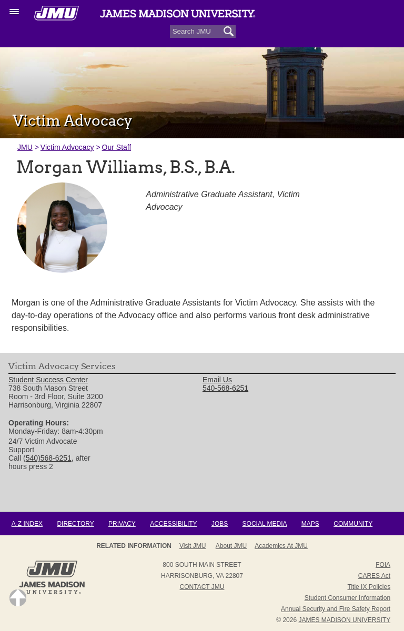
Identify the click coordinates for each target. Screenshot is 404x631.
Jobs (219, 523)
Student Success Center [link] (48, 380)
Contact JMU (202, 587)
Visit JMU (192, 545)
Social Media (265, 523)
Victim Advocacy (67, 147)
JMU (25, 147)
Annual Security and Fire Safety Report (335, 609)
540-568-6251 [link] (225, 388)
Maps (310, 523)
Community (353, 523)
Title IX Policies (369, 587)
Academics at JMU (281, 545)
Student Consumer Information (347, 598)
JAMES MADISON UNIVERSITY (344, 620)
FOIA (383, 564)
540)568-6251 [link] (49, 458)
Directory (75, 523)
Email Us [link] (217, 380)
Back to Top (17, 597)
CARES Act (374, 575)
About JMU (231, 545)
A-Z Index (27, 523)
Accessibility (173, 523)
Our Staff (117, 147)
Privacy (122, 523)
